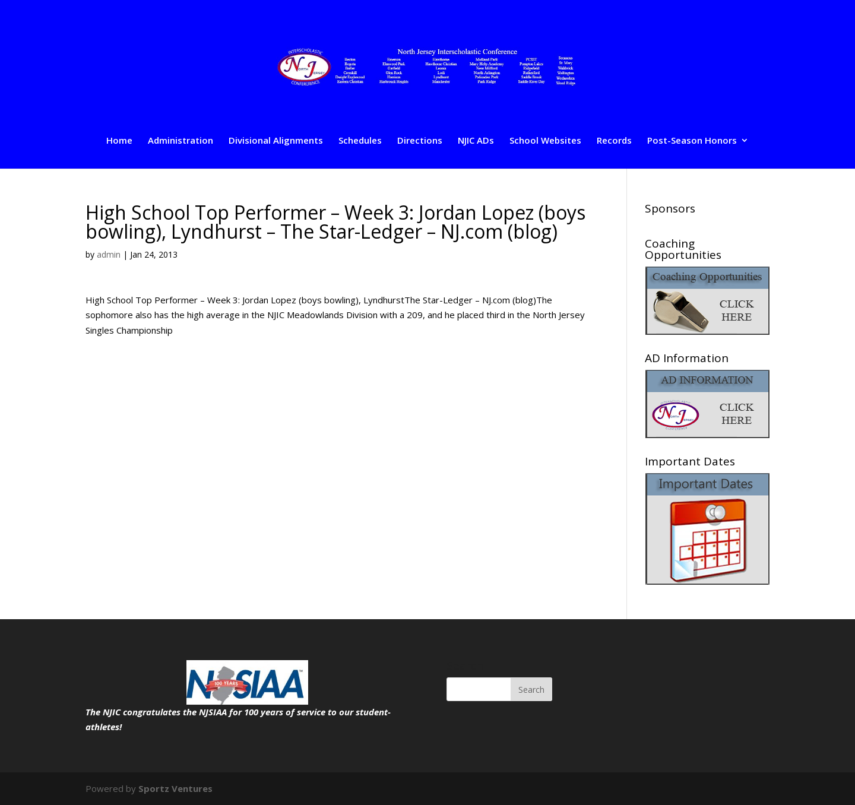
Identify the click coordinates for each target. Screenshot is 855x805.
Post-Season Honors (692, 141)
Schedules (360, 141)
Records (614, 141)
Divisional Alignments (276, 141)
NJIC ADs (476, 141)
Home (119, 141)
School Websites (545, 141)
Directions (419, 141)
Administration (180, 141)
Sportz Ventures (175, 788)
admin (109, 254)
